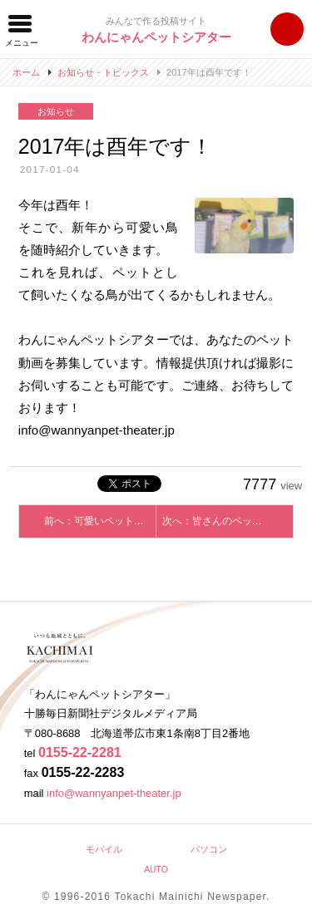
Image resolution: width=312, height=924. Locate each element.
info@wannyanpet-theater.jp (114, 793)
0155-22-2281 (79, 752)
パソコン (209, 849)
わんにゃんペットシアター (156, 37)
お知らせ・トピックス (103, 72)
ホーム (26, 72)
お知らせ (55, 111)
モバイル (104, 849)
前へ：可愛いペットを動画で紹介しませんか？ (100, 521)
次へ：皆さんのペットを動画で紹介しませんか (228, 521)
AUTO (156, 869)
